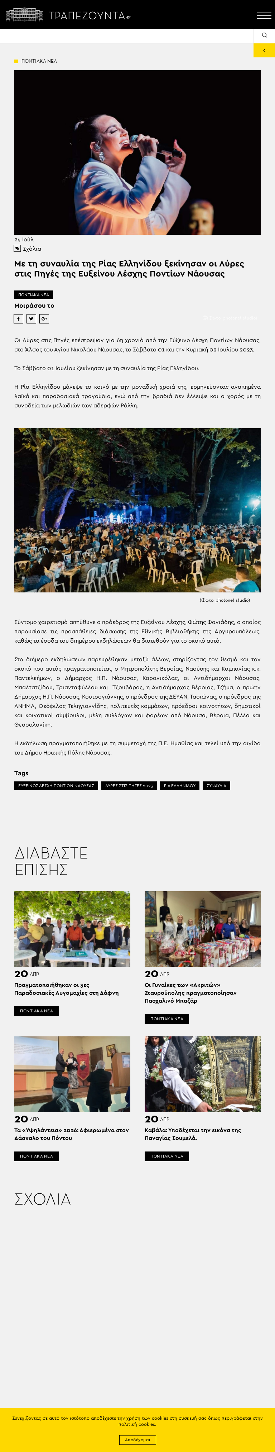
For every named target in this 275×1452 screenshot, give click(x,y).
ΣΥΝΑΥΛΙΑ (216, 786)
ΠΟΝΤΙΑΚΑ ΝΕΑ (33, 295)
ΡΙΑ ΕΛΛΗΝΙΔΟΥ (180, 786)
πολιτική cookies (137, 1424)
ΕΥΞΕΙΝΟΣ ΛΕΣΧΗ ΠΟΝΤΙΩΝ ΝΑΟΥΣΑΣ (56, 786)
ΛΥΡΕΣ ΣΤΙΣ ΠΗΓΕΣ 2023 (129, 786)
